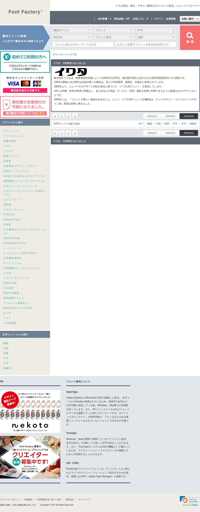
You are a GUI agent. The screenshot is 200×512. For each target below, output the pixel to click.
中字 (6, 358)
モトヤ (7, 313)
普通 (6, 353)
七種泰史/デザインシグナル (19, 166)
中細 (6, 348)
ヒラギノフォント (13, 209)
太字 (6, 363)
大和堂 (7, 224)
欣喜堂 (7, 161)
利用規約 (29, 499)
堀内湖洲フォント (13, 298)
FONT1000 (10, 283)
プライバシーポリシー (10, 499)
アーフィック (11, 131)
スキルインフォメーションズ (20, 186)
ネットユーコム (12, 263)
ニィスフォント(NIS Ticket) (20, 253)
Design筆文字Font (14, 243)
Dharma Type (11, 219)
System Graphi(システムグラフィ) (24, 176)
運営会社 (70, 499)
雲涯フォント (11, 156)
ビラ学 (7, 273)
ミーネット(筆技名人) (16, 303)
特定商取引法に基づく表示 (49, 499)
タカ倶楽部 (9, 323)
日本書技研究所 (12, 258)
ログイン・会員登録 (165, 18)
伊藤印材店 (9, 141)
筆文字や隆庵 (11, 293)
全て (141, 123)
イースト (8, 151)
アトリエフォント (13, 136)
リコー (7, 318)
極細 (6, 343)
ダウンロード (60, 54)
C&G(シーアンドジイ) (16, 171)
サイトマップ (85, 499)
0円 (128, 18)
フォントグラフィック (16, 278)
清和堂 (7, 204)
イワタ (7, 146)
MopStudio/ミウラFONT (18, 308)
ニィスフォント (12, 248)
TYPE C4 (9, 214)
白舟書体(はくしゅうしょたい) (21, 268)
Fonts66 (8, 288)
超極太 (7, 368)
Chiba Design (11, 238)
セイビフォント (12, 199)
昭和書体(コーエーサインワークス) (23, 181)
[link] (189, 501)
